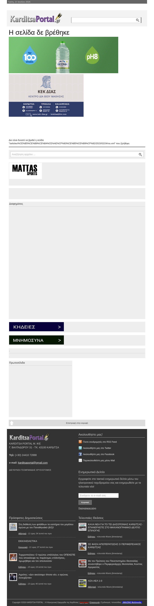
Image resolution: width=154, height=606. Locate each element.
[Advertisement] (73, 127)
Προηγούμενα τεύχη (87, 508)
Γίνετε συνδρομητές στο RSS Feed (100, 442)
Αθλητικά (22, 533)
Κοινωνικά (22, 547)
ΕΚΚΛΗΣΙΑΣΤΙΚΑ (27, 541)
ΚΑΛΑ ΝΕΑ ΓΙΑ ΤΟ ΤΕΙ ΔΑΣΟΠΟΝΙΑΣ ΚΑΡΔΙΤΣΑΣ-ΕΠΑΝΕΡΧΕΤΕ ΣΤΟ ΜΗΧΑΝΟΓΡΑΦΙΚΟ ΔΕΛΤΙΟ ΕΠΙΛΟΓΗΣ (115, 527)
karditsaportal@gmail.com (33, 462)
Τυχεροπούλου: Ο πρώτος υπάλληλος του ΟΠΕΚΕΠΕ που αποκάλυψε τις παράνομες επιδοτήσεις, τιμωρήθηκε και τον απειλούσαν (47, 557)
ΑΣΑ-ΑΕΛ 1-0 (95, 580)
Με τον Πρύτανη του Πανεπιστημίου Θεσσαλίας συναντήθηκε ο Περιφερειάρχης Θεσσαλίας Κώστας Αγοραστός (115, 564)
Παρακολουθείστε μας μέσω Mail (99, 460)
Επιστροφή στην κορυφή (77, 423)
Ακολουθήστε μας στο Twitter (97, 448)
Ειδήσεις (22, 567)
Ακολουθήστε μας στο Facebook (98, 454)
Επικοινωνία (95, 602)
